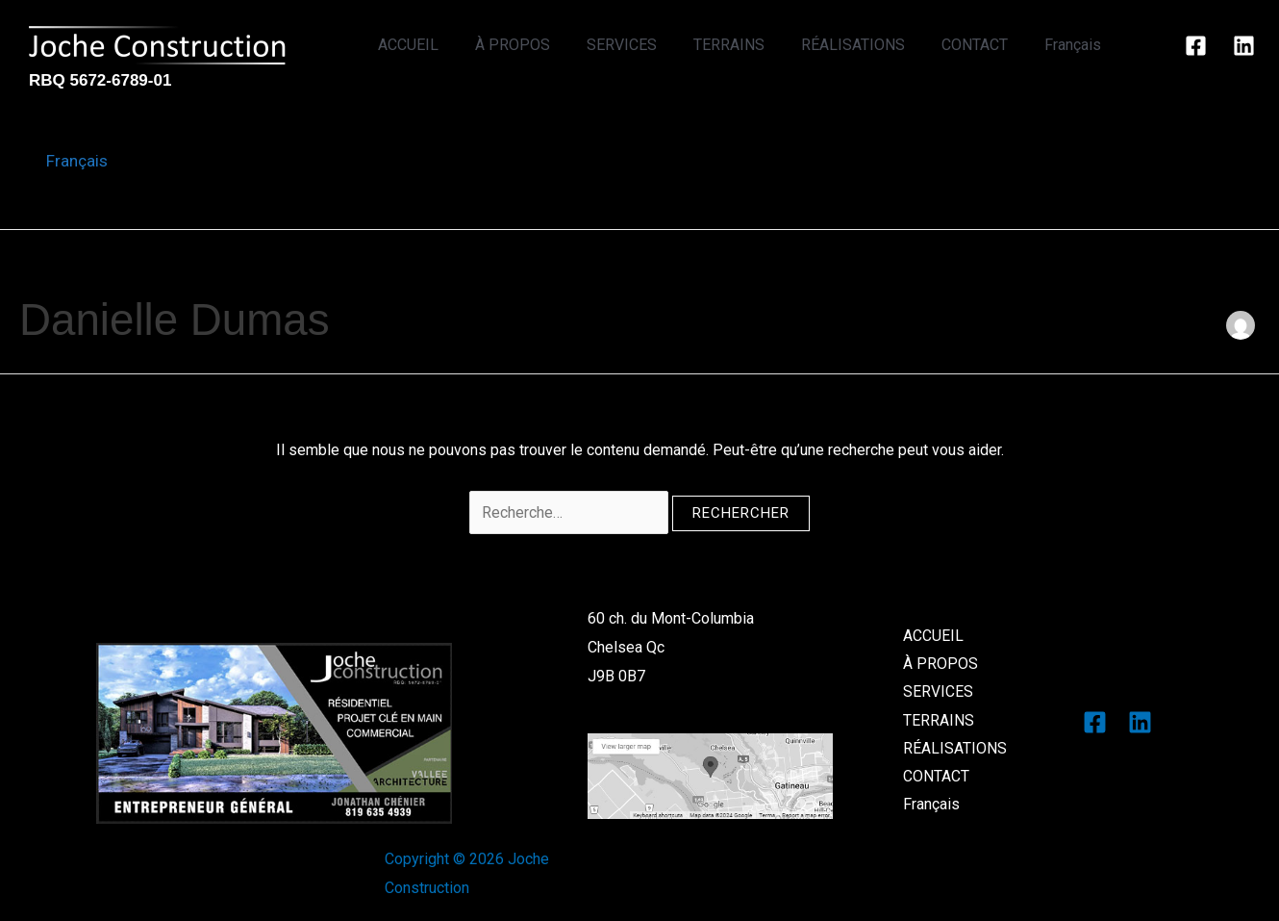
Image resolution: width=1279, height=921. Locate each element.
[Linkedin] (1244, 46)
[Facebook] (1196, 46)
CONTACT (983, 45)
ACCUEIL (445, 45)
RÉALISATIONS (867, 45)
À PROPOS (544, 45)
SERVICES (648, 45)
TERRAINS (749, 45)
